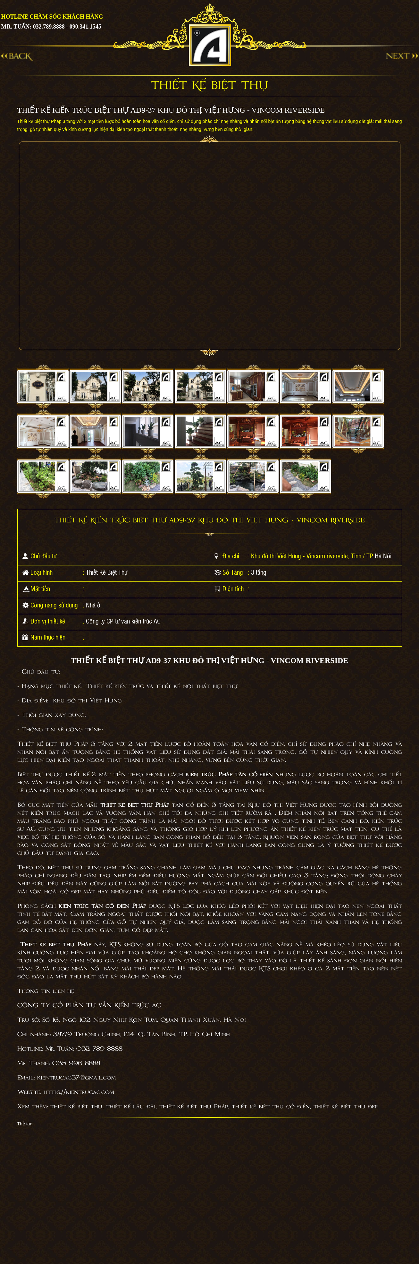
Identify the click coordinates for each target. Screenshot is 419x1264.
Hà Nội (383, 556)
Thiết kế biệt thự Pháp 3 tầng (65, 744)
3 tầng (258, 572)
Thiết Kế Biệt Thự (106, 572)
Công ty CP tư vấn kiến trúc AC (123, 621)
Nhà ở (93, 605)
